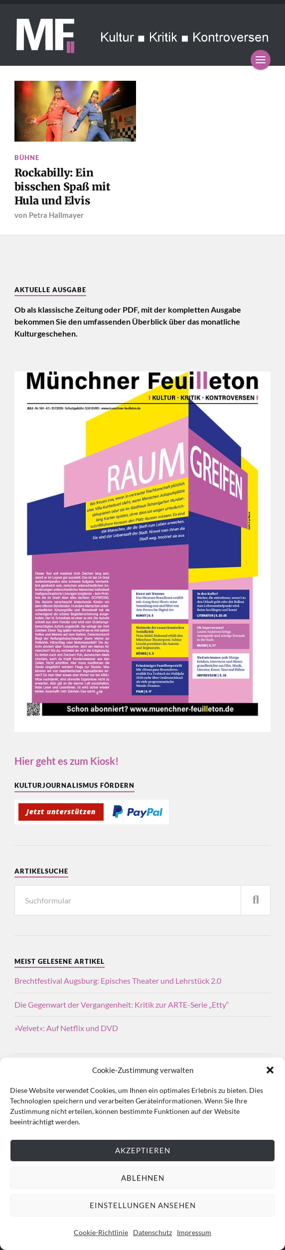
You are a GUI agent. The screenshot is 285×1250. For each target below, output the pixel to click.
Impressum (194, 1232)
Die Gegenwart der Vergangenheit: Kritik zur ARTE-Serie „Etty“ (121, 1004)
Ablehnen (142, 1177)
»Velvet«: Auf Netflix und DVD (66, 1028)
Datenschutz (152, 1232)
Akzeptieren (142, 1150)
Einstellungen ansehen (143, 1205)
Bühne (26, 158)
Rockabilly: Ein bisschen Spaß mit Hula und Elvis (62, 186)
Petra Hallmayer (56, 214)
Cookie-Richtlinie (101, 1232)
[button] (270, 1070)
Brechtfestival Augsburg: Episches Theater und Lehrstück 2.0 (117, 980)
